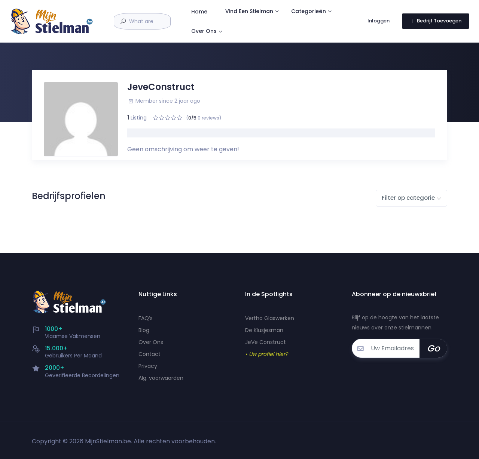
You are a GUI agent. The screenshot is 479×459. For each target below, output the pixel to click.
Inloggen (378, 22)
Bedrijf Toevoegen (434, 22)
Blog (143, 330)
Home (248, 11)
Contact (149, 354)
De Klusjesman (264, 330)
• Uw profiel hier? (266, 354)
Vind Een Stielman (297, 11)
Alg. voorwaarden (160, 378)
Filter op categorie (408, 198)
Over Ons (305, 34)
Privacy (147, 366)
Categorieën (257, 34)
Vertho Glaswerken (269, 318)
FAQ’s (145, 318)
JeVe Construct (265, 342)
